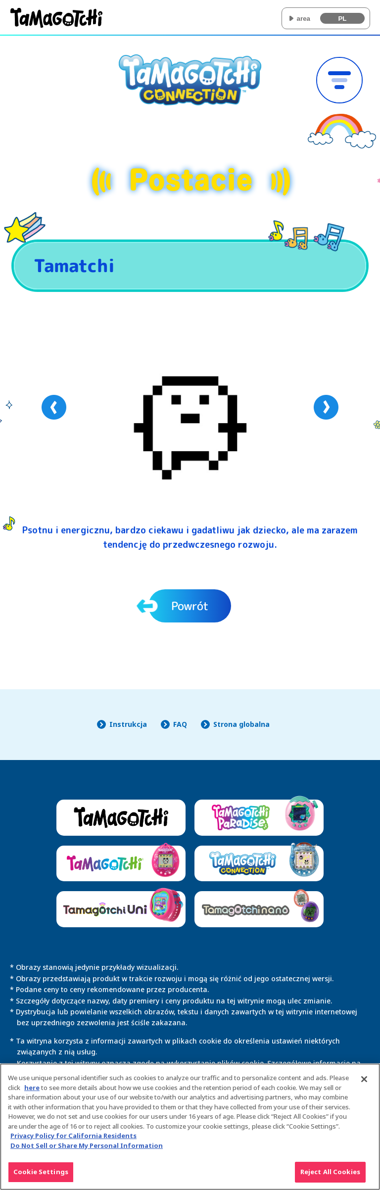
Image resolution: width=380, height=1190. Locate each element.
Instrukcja (128, 724)
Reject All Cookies (330, 1176)
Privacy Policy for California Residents (73, 1140)
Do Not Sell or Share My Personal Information (86, 1149)
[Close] (364, 1084)
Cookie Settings (40, 1176)
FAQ (180, 724)
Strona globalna (241, 724)
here (32, 1092)
